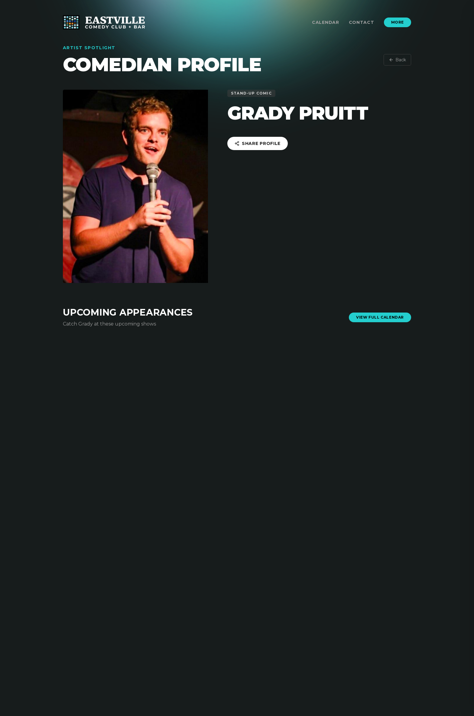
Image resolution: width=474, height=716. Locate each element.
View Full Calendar (380, 317)
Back (397, 60)
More (397, 22)
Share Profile (258, 143)
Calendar (325, 22)
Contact (361, 22)
